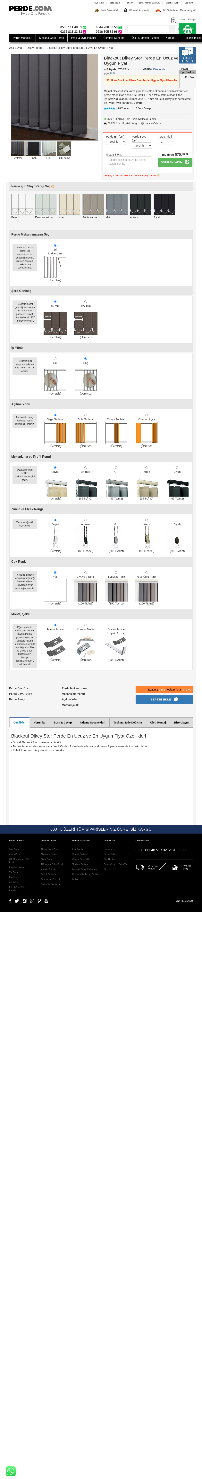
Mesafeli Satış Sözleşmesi (84, 869)
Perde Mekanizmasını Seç (30, 234)
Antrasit (18, 158)
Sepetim (188, 2)
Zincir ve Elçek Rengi (27, 509)
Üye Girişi (99, 2)
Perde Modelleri (22, 37)
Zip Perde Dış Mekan (51, 884)
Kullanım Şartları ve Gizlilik (85, 874)
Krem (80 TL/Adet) (146, 536)
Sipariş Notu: (114, 154)
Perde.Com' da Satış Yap (116, 864)
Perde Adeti (165, 136)
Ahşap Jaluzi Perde (50, 849)
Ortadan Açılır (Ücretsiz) (146, 431)
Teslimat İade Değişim (128, 722)
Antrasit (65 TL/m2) (85, 483)
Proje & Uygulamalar (83, 37)
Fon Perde (14, 877)
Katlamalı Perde (16, 867)
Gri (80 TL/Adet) (116, 536)
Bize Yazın (115, 2)
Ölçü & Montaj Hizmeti (145, 37)
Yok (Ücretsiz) (55, 588)
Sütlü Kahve (64, 158)
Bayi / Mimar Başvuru (149, 2)
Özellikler (19, 722)
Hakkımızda (109, 849)
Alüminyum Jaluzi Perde (52, 864)
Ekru (48, 158)
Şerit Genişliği (21, 290)
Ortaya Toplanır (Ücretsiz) (116, 431)
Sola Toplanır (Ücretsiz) (85, 431)
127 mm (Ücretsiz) (85, 319)
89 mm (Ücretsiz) (55, 319)
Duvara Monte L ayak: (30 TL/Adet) (116, 642)
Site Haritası (110, 859)
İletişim (129, 2)
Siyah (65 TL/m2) (177, 483)
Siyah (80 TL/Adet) (177, 536)
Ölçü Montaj (158, 722)
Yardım (170, 37)
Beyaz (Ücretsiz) (55, 483)
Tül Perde (14, 872)
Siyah (34, 158)
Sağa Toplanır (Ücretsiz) (55, 431)
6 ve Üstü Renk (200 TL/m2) (146, 588)
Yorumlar (40, 722)
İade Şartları (78, 849)
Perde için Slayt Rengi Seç (32, 186)
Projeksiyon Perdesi (50, 879)
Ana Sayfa (15, 47)
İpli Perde (13, 882)
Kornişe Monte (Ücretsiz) (85, 642)
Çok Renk (18, 561)
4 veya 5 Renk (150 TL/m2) (116, 588)
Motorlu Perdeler (49, 869)
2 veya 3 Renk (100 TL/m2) (85, 588)
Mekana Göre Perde (51, 37)
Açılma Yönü (20, 404)
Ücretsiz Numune (114, 37)
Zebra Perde (15, 854)
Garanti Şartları (79, 854)
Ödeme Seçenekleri (92, 722)
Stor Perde (14, 849)
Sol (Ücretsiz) (55, 376)
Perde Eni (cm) (115, 136)
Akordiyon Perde (49, 854)
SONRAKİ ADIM (175, 162)
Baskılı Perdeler (48, 874)
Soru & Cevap (63, 722)
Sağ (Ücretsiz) (85, 376)
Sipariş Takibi (172, 2)
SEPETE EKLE (164, 699)
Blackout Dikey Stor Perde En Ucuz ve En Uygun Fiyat (80, 47)
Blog (106, 869)
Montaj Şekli (20, 614)
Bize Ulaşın (181, 722)
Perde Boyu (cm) (139, 138)
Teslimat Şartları (80, 864)
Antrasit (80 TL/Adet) (85, 536)
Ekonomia (159, 69)
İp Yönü (17, 347)
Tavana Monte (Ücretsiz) (55, 642)
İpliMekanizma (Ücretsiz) (55, 263)
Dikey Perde (34, 47)
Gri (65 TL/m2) (116, 483)
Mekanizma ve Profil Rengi (31, 456)
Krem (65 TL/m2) (146, 483)
